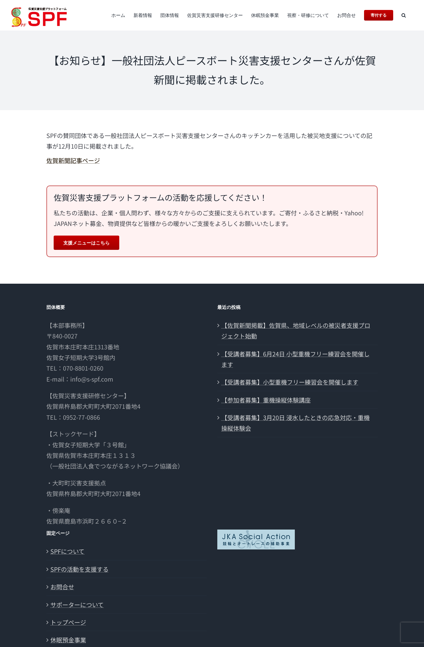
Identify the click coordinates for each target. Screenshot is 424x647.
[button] (403, 15)
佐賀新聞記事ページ (73, 160)
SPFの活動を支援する (79, 569)
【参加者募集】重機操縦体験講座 (266, 399)
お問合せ (62, 586)
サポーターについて (77, 604)
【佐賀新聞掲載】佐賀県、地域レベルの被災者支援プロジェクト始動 (295, 330)
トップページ (68, 622)
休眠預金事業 (68, 639)
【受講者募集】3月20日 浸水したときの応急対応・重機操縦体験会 (295, 422)
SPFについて (67, 551)
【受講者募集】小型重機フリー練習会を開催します (289, 382)
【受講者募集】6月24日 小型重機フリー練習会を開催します (295, 359)
